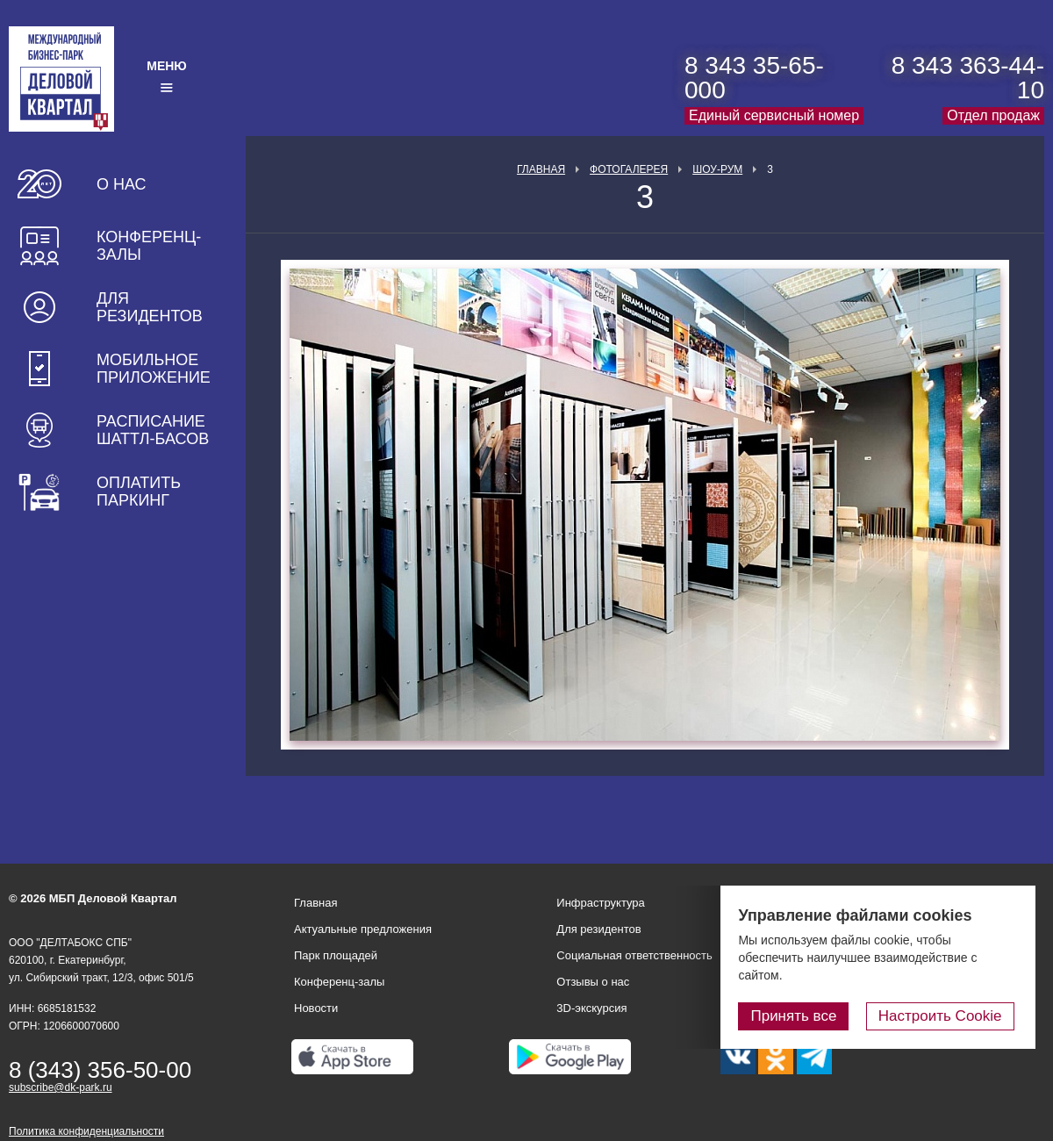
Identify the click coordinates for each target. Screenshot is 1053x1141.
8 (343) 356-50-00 (100, 1070)
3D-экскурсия (591, 1008)
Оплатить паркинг (139, 491)
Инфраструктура (600, 902)
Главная (541, 169)
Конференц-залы (149, 245)
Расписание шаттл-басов (153, 430)
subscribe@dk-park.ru (60, 1087)
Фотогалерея (629, 169)
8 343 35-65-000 (754, 78)
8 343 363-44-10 (968, 78)
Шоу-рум (717, 169)
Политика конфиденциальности (86, 1131)
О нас (122, 184)
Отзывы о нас (592, 981)
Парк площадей (335, 955)
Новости (316, 1008)
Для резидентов (150, 307)
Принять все (801, 1016)
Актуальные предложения (363, 929)
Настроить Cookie (944, 1016)
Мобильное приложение (154, 368)
